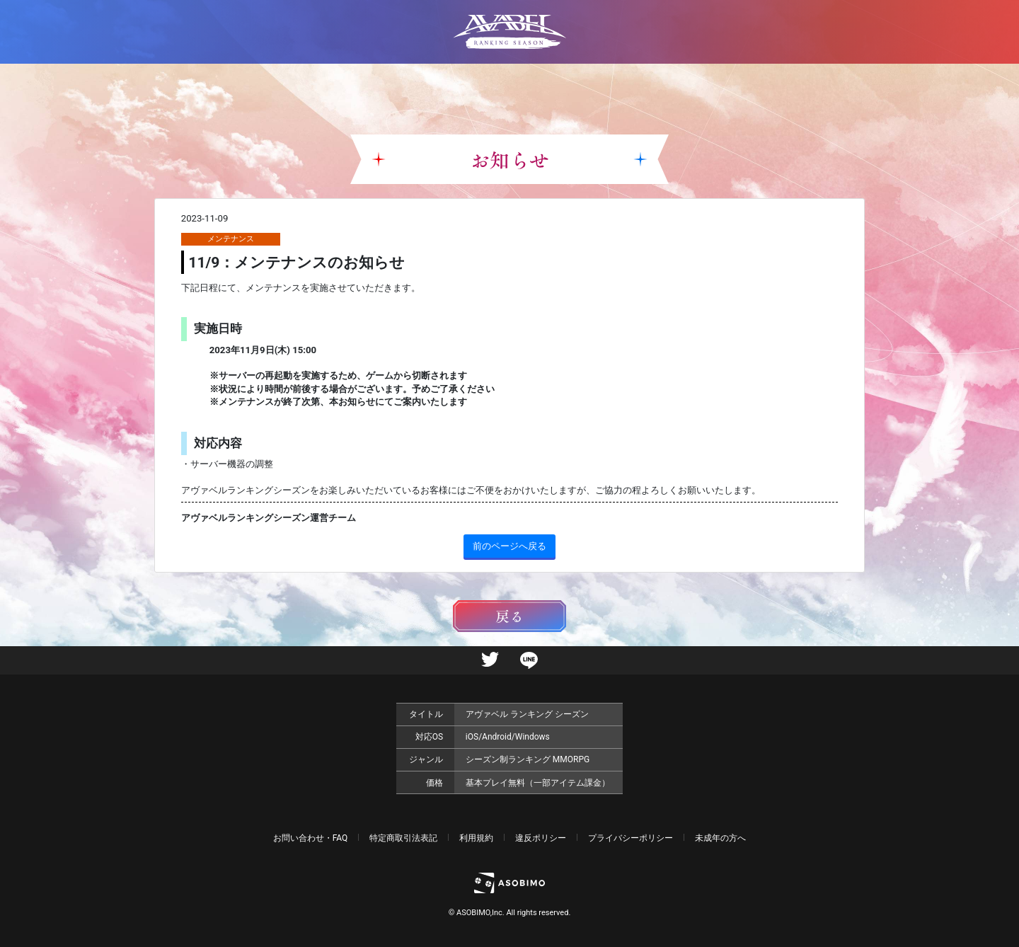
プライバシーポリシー (630, 838)
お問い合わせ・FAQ (310, 838)
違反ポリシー (540, 838)
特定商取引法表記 (403, 838)
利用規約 (476, 838)
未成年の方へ (720, 838)
